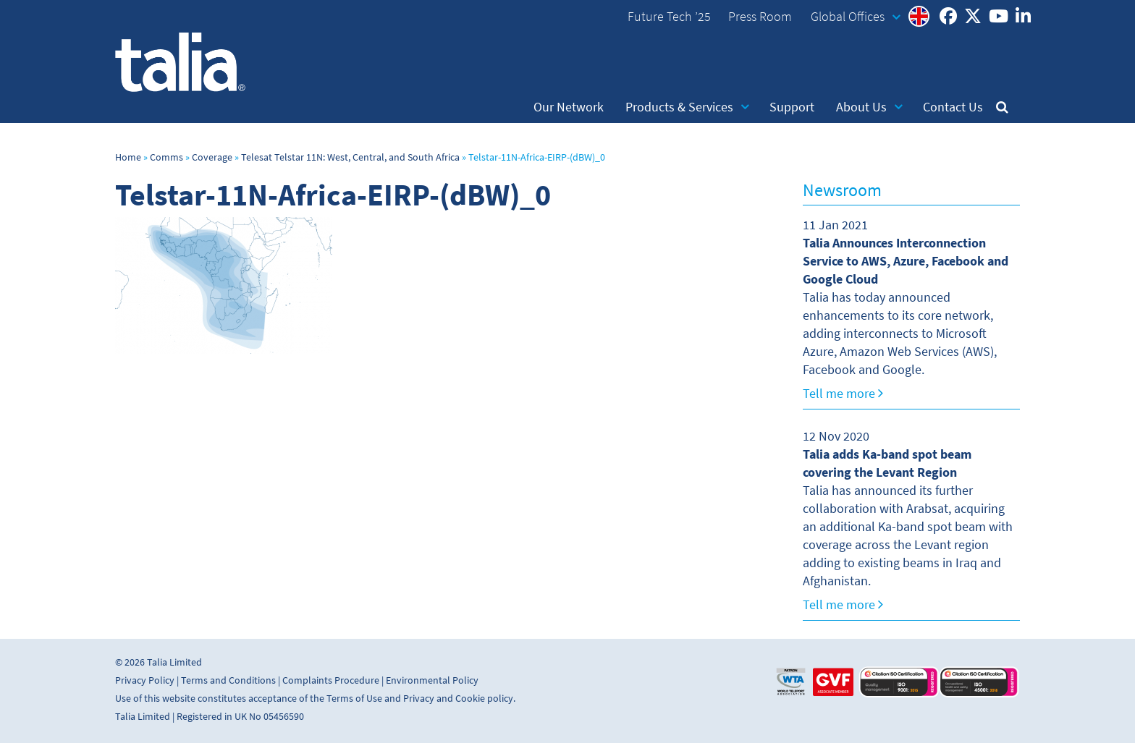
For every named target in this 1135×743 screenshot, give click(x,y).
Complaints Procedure (330, 680)
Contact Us (953, 107)
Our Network (568, 107)
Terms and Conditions (228, 680)
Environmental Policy (432, 680)
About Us (869, 107)
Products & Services (687, 107)
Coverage (212, 157)
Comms (166, 157)
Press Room (760, 16)
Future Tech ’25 (669, 16)
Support (791, 107)
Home (128, 157)
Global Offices (855, 16)
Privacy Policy (144, 680)
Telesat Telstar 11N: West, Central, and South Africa (350, 157)
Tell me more (843, 393)
